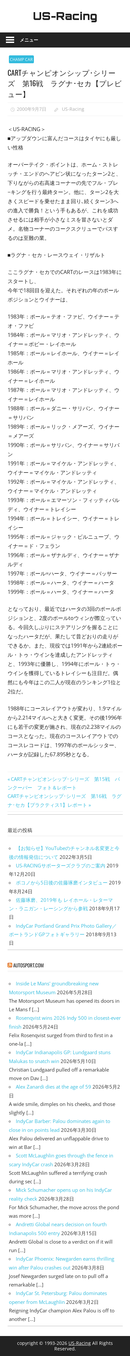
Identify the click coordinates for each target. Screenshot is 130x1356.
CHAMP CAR (21, 59)
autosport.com (28, 965)
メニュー (29, 40)
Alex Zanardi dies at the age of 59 (53, 1086)
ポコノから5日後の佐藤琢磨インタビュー (62, 882)
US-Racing (65, 16)
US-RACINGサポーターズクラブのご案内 (60, 865)
